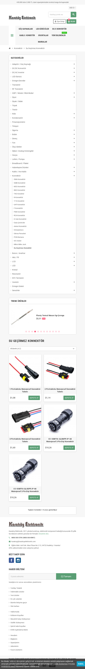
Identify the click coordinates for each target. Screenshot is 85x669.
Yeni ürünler (15, 595)
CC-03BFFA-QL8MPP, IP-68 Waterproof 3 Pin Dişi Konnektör (60, 440)
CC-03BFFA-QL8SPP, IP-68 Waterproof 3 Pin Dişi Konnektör (25, 490)
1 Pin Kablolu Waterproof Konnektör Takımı (25, 390)
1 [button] (26, 331)
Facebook (11, 560)
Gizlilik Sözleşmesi (17, 623)
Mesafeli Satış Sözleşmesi (20, 619)
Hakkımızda (15, 612)
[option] (42, 317)
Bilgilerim (14, 639)
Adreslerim (14, 646)
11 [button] (56, 331)
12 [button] (59, 331)
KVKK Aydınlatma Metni (19, 630)
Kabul (81, 664)
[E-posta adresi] (32, 576)
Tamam (66, 576)
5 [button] (38, 331)
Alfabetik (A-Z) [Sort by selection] (15, 349)
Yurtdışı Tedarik (16, 588)
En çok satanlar (16, 599)
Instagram (18, 560)
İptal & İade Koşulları (18, 626)
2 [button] (29, 331)
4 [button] (35, 331)
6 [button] (41, 331)
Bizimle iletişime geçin (19, 603)
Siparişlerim (15, 643)
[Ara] (62, 14)
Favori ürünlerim (16, 650)
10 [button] (53, 331)
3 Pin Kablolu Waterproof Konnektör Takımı (25, 440)
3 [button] (32, 331)
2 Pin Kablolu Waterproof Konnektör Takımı (60, 390)
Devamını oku (44, 534)
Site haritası (15, 606)
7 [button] (44, 331)
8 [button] (47, 331)
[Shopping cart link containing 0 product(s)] (71, 21)
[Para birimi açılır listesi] (72, 8)
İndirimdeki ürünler (17, 592)
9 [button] (50, 331)
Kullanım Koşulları (17, 615)
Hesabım (14, 635)
